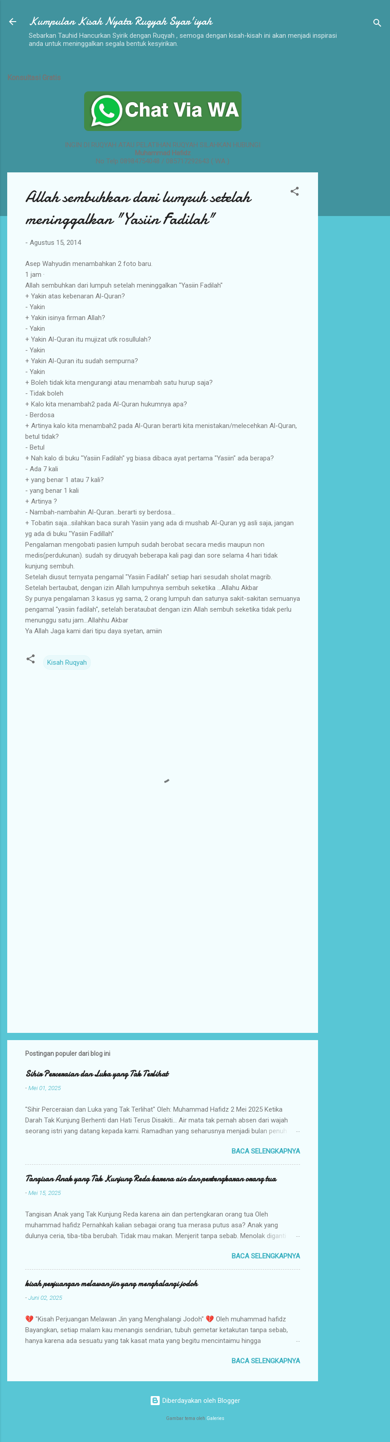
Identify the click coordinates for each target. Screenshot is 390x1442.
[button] (294, 193)
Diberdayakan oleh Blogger (195, 1401)
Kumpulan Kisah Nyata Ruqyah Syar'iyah (120, 21)
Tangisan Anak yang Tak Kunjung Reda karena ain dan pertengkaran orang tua (150, 1179)
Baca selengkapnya (266, 1151)
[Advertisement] (354, 199)
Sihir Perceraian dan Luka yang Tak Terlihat (96, 1074)
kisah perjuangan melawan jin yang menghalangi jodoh (111, 1283)
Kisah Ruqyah (67, 662)
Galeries (215, 1418)
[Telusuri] (377, 24)
